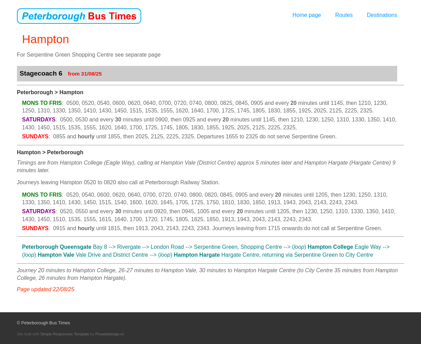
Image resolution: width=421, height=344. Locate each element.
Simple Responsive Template (64, 334)
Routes (344, 15)
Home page (307, 15)
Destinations (382, 15)
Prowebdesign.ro (109, 334)
